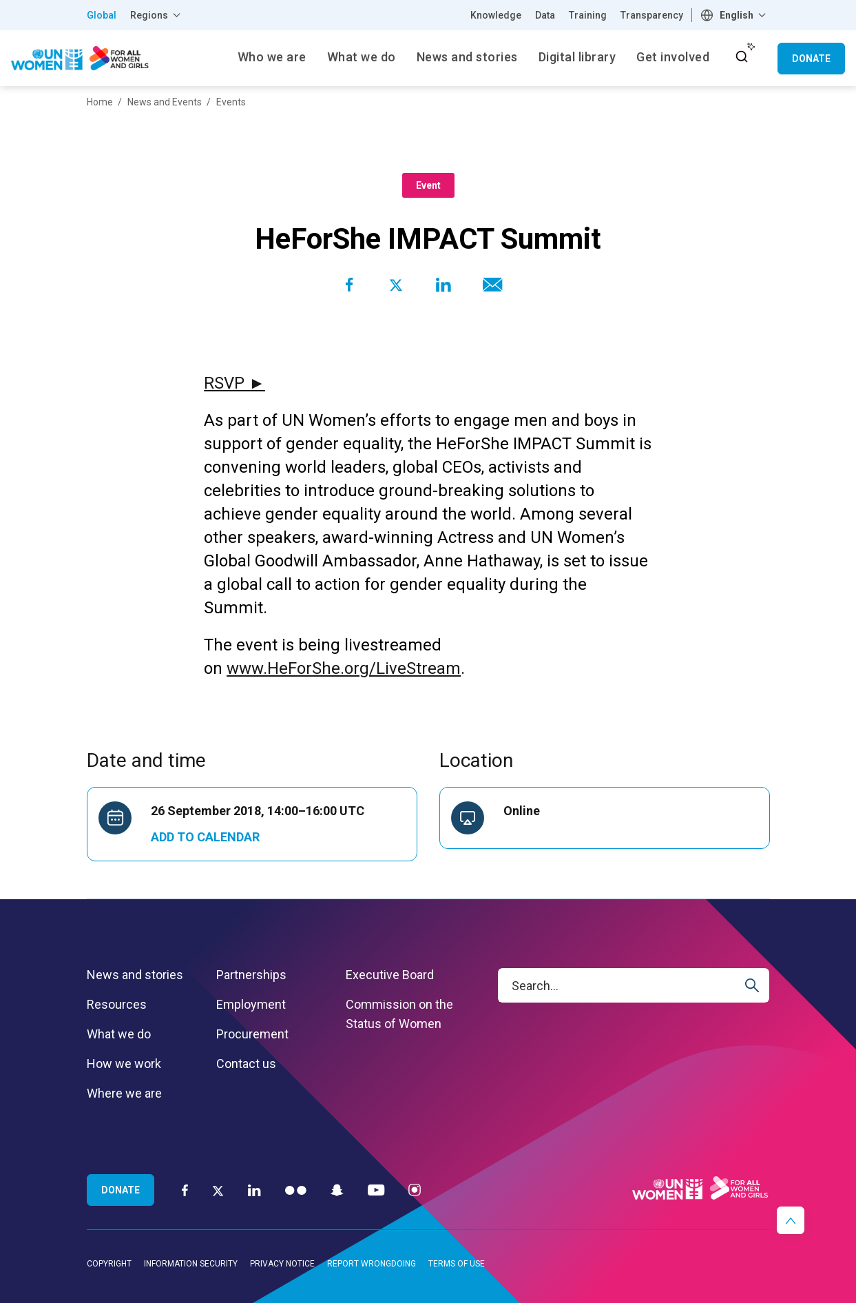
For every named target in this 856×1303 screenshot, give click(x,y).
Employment (251, 1004)
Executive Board (390, 974)
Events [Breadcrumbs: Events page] (231, 101)
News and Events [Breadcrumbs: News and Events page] (164, 101)
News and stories (135, 974)
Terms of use (456, 1264)
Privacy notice (282, 1264)
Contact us (246, 1063)
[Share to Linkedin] (442, 285)
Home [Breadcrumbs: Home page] (100, 101)
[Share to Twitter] (396, 285)
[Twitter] (218, 1190)
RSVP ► (234, 383)
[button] (790, 1220)
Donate (811, 58)
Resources (117, 1004)
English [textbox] (736, 15)
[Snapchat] (337, 1189)
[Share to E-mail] (489, 285)
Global (101, 15)
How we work (124, 1063)
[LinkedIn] (254, 1189)
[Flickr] (295, 1189)
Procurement (252, 1034)
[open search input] (742, 56)
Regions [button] (149, 15)
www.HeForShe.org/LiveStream (344, 668)
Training (588, 15)
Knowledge (495, 15)
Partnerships (251, 974)
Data (545, 15)
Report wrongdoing (371, 1264)
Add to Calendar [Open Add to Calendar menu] (205, 837)
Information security (191, 1264)
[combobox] (735, 15)
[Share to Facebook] (349, 285)
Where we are (124, 1093)
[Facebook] (185, 1189)
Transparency (651, 15)
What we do (119, 1034)
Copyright (109, 1264)
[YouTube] (376, 1189)
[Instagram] (414, 1189)
